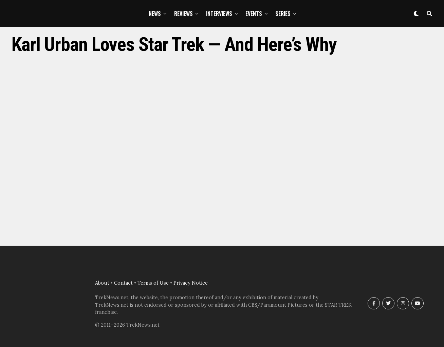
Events (253, 13)
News (155, 13)
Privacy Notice (190, 283)
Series (283, 13)
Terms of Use (153, 283)
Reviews (183, 13)
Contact (123, 283)
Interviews (219, 13)
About (102, 283)
